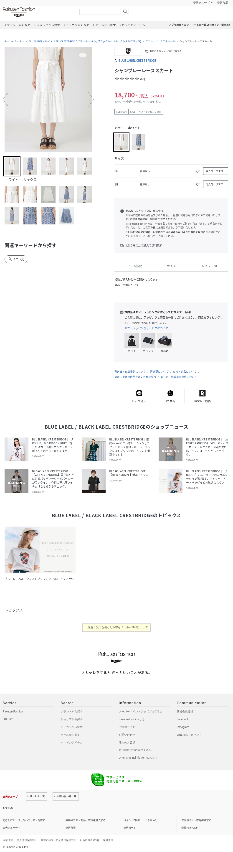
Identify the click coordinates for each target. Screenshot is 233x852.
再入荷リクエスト (216, 171)
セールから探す (70, 734)
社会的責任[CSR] (89, 840)
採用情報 (108, 840)
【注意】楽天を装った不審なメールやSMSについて (116, 627)
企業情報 (8, 840)
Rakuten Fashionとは (131, 719)
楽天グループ (201, 2)
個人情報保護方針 (27, 840)
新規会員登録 (185, 711)
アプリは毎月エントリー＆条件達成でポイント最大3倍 (199, 24)
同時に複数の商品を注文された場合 (135, 377)
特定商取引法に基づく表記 (135, 750)
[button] (5, 99)
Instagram (183, 727)
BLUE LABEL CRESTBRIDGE (137, 60)
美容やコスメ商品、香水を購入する (86, 820)
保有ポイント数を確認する (196, 820)
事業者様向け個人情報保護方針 (58, 840)
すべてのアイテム (72, 742)
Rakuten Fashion (38, 12)
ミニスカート (167, 41)
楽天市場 (222, 2)
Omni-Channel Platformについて (138, 757)
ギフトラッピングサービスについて (146, 328)
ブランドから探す (72, 711)
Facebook (183, 719)
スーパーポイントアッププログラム (140, 711)
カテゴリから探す (72, 727)
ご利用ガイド (127, 727)
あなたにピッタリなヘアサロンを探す (24, 820)
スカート (151, 41)
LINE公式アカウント (189, 734)
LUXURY (8, 719)
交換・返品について (184, 372)
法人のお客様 (127, 742)
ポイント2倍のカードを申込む (140, 820)
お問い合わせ (127, 734)
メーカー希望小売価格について (179, 377)
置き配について (159, 372)
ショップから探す (72, 719)
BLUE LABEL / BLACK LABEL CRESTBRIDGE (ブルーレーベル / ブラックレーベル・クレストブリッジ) (85, 41)
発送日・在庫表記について (130, 372)
